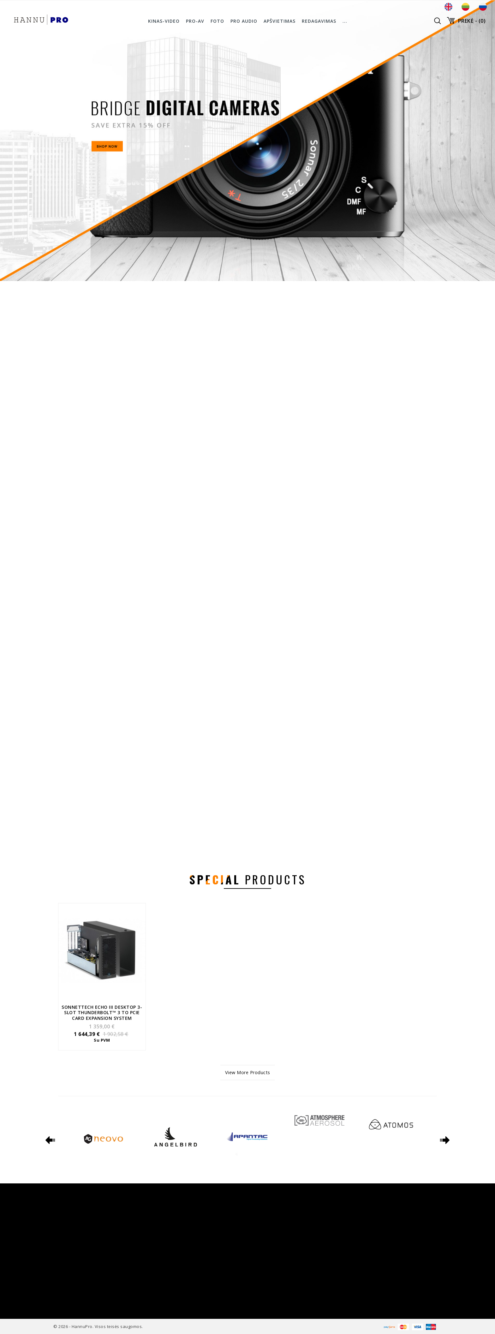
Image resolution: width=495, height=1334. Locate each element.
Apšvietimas (279, 21)
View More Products (247, 1072)
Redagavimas (319, 21)
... (345, 21)
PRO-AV (195, 21)
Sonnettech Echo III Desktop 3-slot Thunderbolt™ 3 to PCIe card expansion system (102, 1012)
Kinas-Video (164, 21)
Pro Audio (243, 21)
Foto (217, 21)
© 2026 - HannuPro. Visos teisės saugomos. (98, 1326)
